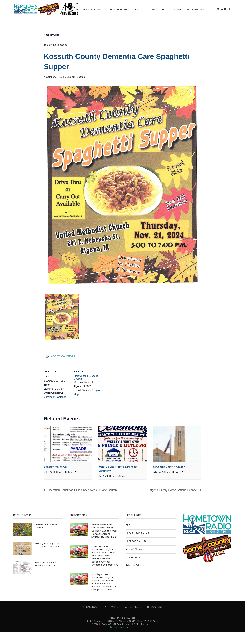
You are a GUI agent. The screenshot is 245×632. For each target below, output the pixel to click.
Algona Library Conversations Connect (173, 490)
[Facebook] (220, 29)
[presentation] (68, 444)
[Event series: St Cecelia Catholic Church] (183, 472)
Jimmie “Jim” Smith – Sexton (47, 526)
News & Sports (109, 9)
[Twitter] (223, 29)
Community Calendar (55, 397)
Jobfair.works (212, 9)
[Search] (230, 9)
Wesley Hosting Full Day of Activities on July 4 (49, 545)
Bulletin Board (135, 9)
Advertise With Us (135, 565)
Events (156, 9)
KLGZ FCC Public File (137, 541)
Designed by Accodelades (122, 627)
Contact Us (175, 9)
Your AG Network (135, 549)
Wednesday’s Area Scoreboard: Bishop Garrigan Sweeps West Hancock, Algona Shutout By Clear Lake (104, 530)
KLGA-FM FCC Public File (139, 533)
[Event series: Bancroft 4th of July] (76, 472)
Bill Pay (193, 9)
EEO (128, 525)
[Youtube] (231, 29)
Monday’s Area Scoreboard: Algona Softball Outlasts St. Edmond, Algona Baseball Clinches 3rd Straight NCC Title (103, 582)
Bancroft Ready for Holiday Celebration (46, 564)
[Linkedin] (227, 29)
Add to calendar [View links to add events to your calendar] (63, 356)
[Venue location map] (120, 386)
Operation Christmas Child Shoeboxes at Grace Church (82, 490)
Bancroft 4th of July (55, 466)
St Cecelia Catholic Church (169, 466)
